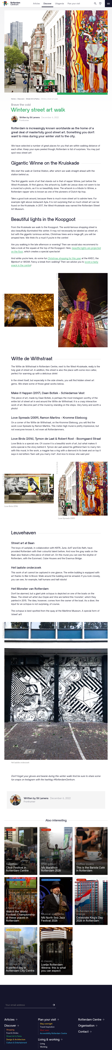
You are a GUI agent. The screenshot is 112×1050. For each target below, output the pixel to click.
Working (43, 1047)
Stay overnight (46, 1024)
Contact (85, 1031)
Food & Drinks (12, 1033)
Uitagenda (59, 3)
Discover (47, 3)
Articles (36, 3)
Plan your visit (74, 3)
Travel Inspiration (47, 1027)
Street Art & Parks (14, 1036)
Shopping (10, 1030)
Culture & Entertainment (16, 1043)
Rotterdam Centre (91, 1019)
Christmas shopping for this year (64, 258)
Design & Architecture (15, 1039)
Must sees (44, 1030)
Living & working (50, 1039)
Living (42, 1044)
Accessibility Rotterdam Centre (53, 1033)
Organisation (87, 1025)
